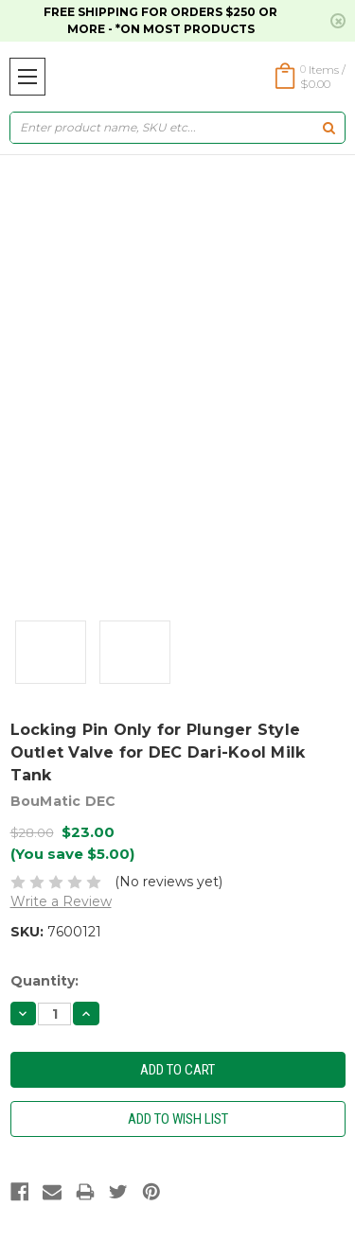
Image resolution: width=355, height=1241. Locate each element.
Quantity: (44, 980)
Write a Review (61, 901)
